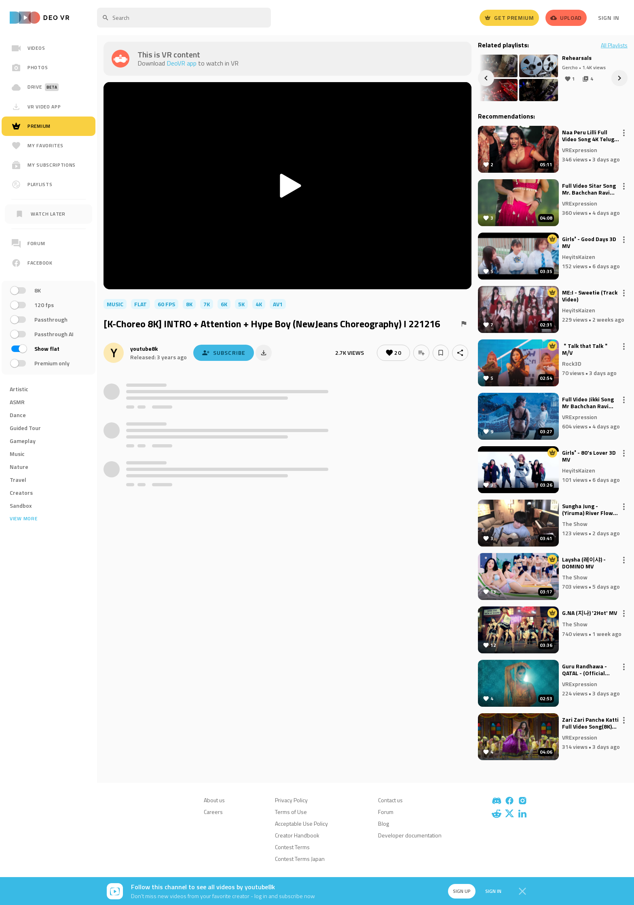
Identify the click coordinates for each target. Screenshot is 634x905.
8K (189, 304)
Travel (18, 479)
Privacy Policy (291, 800)
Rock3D (571, 363)
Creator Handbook (297, 835)
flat (140, 304)
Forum (385, 812)
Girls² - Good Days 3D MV (589, 243)
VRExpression (579, 149)
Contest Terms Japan (300, 858)
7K (206, 304)
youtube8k (144, 348)
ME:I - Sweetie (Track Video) (589, 296)
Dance (18, 415)
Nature (19, 466)
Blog (383, 823)
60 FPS (166, 304)
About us (214, 800)
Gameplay (23, 441)
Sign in (493, 891)
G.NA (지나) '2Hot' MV (589, 613)
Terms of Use (291, 812)
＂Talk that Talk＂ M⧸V (585, 349)
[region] (48, 302)
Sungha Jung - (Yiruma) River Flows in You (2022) (589, 510)
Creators (21, 492)
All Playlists (614, 45)
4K (259, 304)
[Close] (522, 891)
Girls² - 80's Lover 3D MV (589, 456)
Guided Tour (25, 428)
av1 (278, 304)
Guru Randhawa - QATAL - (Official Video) (584, 670)
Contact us (390, 800)
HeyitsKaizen (578, 256)
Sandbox (21, 505)
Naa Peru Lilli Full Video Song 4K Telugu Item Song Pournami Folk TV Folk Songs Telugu (589, 136)
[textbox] (184, 18)
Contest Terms (292, 847)
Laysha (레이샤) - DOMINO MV (584, 563)
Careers (213, 812)
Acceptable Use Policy (301, 823)
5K (241, 304)
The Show (575, 523)
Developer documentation (410, 835)
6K (224, 304)
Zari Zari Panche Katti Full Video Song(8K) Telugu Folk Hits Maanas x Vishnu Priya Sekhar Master (591, 723)
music (115, 304)
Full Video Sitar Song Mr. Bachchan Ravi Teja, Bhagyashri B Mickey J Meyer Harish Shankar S (590, 189)
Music (17, 453)
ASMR (17, 402)
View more (23, 518)
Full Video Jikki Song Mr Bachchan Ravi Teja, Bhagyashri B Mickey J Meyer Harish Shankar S (590, 403)
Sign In (608, 17)
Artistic (19, 389)
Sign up (462, 891)
